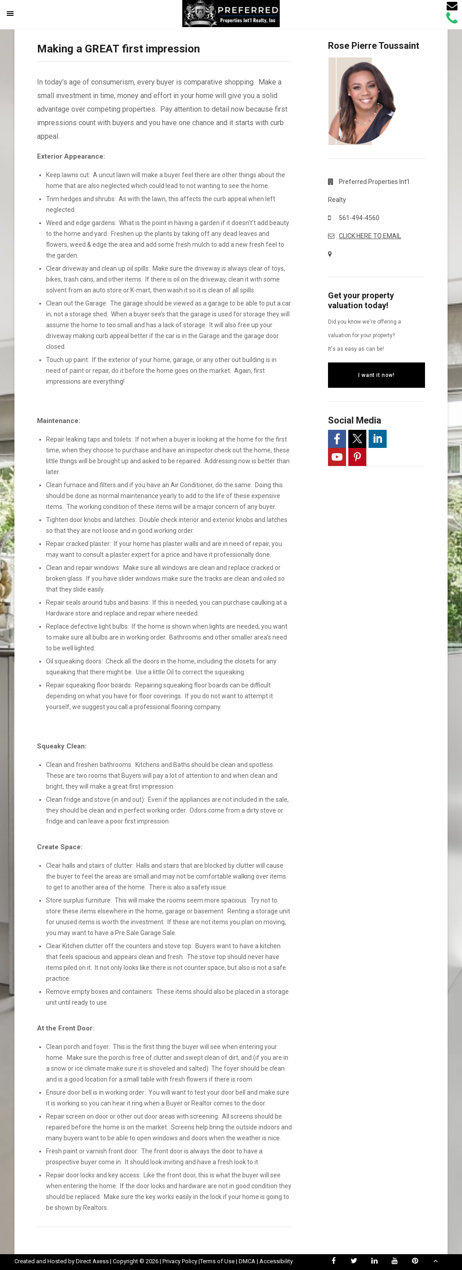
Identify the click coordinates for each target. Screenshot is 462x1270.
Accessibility (276, 1261)
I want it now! (376, 375)
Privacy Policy (179, 1261)
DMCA (247, 1261)
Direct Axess (92, 1261)
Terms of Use (217, 1261)
